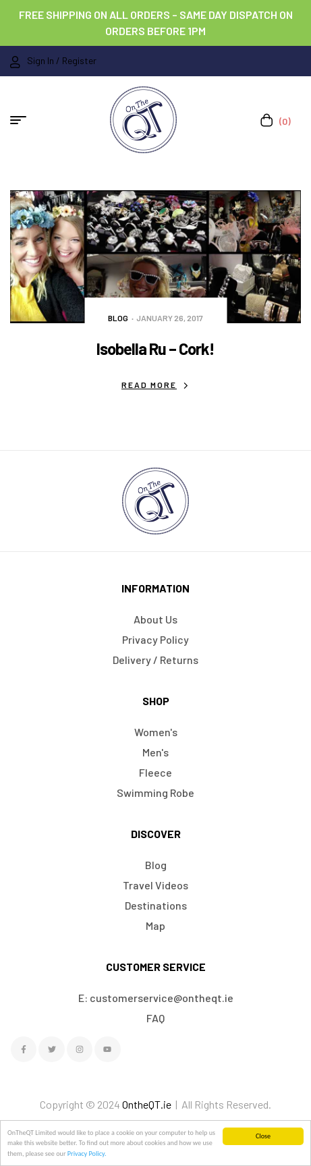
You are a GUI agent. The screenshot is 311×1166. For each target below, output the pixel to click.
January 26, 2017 (169, 318)
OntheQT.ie (146, 1104)
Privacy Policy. (87, 1153)
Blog (118, 318)
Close (263, 1136)
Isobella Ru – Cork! (155, 348)
